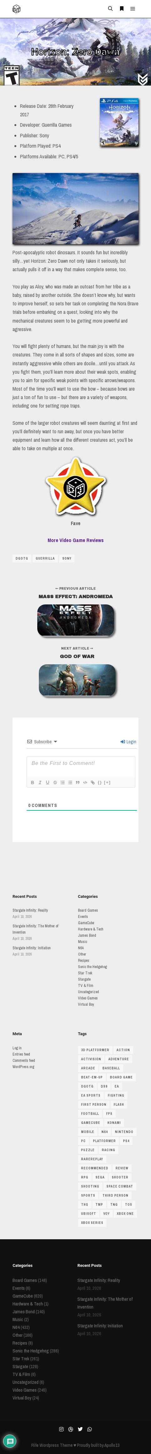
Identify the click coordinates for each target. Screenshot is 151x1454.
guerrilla (45, 558)
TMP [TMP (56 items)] (99, 1205)
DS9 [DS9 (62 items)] (104, 1086)
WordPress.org (23, 1066)
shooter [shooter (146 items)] (120, 1177)
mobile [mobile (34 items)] (87, 1132)
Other (82, 954)
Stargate (84, 979)
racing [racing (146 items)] (108, 1150)
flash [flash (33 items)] (119, 1105)
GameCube (86, 922)
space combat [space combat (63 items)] (120, 1186)
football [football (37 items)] (90, 1114)
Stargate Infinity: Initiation (32, 948)
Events (83, 916)
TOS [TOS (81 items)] (128, 1205)
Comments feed (24, 1060)
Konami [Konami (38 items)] (114, 1123)
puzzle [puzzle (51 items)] (88, 1150)
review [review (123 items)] (122, 1168)
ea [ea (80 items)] (117, 1086)
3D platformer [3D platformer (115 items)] (95, 1050)
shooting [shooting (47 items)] (90, 1186)
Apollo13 (112, 1445)
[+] (107, 782)
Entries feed (21, 1054)
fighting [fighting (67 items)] (116, 1095)
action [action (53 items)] (123, 1050)
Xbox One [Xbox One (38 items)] (125, 1214)
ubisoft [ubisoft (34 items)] (88, 1214)
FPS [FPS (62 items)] (109, 1114)
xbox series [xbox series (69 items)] (92, 1223)
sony (66, 558)
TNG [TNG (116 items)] (114, 1205)
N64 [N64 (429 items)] (105, 1132)
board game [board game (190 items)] (121, 1077)
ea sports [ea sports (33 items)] (91, 1095)
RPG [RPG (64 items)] (84, 1177)
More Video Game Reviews (76, 540)
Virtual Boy (86, 1004)
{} (100, 782)
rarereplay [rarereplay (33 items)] (92, 1159)
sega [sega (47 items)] (100, 1177)
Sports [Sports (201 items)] (88, 1195)
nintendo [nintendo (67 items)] (124, 1132)
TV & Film (85, 985)
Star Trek (85, 973)
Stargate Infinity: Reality (30, 910)
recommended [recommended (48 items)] (94, 1168)
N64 (80, 948)
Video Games (88, 998)
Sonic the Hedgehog (92, 966)
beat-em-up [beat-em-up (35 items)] (92, 1077)
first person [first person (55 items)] (94, 1105)
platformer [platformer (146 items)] (104, 1141)
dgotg (22, 558)
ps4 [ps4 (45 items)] (126, 1141)
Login (128, 742)
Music (82, 941)
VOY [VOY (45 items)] (106, 1214)
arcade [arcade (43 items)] (88, 1068)
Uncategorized (88, 991)
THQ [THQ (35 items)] (84, 1205)
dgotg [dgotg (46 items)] (87, 1086)
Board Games (88, 910)
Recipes (83, 960)
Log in (17, 1048)
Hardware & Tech (90, 929)
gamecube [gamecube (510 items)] (90, 1123)
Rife (35, 1445)
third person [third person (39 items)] (115, 1195)
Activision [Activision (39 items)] (91, 1059)
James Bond (87, 935)
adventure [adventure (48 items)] (118, 1059)
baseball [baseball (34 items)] (111, 1068)
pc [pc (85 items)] (83, 1141)
